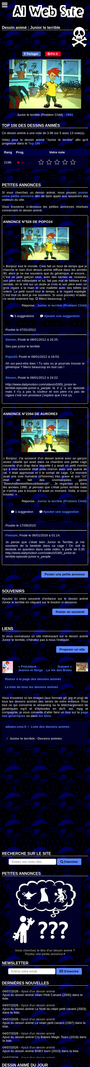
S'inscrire (69, 971)
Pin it (53, 54)
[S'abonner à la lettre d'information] (31, 971)
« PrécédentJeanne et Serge (30, 668)
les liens (45, 716)
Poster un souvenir (70, 612)
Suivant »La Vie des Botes (59, 668)
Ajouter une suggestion (60, 316)
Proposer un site (72, 649)
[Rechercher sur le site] (32, 862)
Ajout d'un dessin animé (38, 991)
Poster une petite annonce (65, 574)
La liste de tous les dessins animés (31, 687)
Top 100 (34, 143)
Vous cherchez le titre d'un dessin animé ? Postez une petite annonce (45, 916)
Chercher (69, 862)
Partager (31, 54)
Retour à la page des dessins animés (33, 679)
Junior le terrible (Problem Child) (62, 305)
